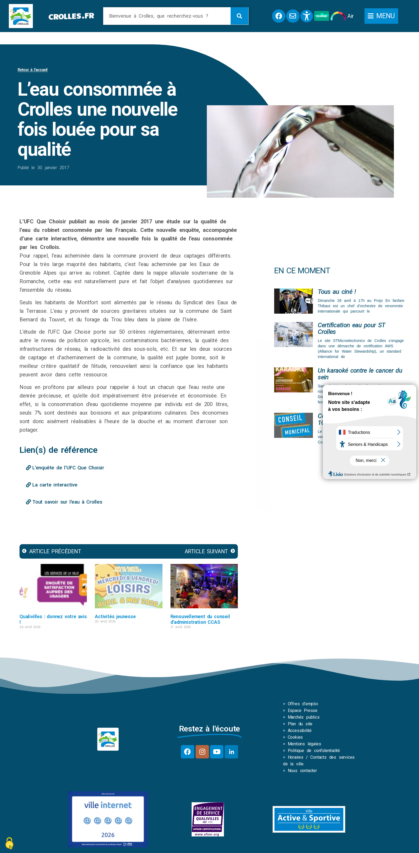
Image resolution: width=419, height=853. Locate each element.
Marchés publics (304, 718)
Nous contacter (302, 771)
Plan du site (300, 724)
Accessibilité (300, 731)
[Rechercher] (239, 16)
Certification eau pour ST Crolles (351, 329)
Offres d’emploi (303, 704)
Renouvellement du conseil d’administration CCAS (200, 620)
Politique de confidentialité (314, 751)
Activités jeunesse (115, 617)
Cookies (295, 738)
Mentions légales (304, 744)
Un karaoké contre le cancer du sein (360, 375)
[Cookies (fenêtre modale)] (9, 844)
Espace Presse (302, 711)
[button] (381, 16)
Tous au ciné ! (337, 293)
